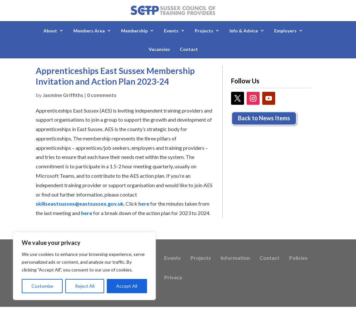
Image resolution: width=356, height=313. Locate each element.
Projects (204, 30)
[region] (84, 266)
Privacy (173, 277)
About (50, 30)
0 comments (102, 95)
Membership (134, 30)
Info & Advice (243, 30)
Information (235, 258)
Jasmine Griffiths (63, 95)
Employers (285, 30)
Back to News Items (264, 118)
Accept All (126, 286)
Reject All (84, 286)
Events (171, 30)
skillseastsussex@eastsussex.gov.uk (80, 203)
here (143, 203)
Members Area (89, 30)
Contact (189, 49)
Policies (298, 258)
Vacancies (159, 49)
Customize (42, 286)
